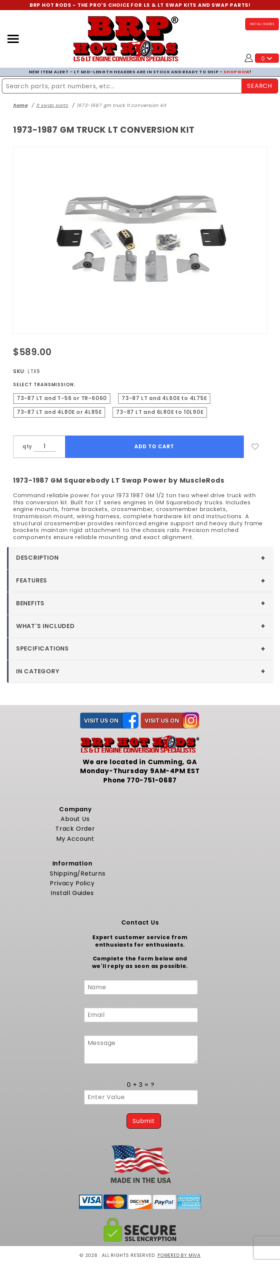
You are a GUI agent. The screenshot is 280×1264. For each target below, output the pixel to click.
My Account (75, 838)
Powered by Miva (179, 1255)
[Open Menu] (13, 38)
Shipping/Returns (78, 873)
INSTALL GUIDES (262, 24)
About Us (75, 818)
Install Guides (72, 893)
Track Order (75, 828)
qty (27, 446)
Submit (144, 1120)
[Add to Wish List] (255, 446)
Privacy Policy (72, 883)
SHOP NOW (236, 72)
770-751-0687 (152, 779)
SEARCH (259, 85)
